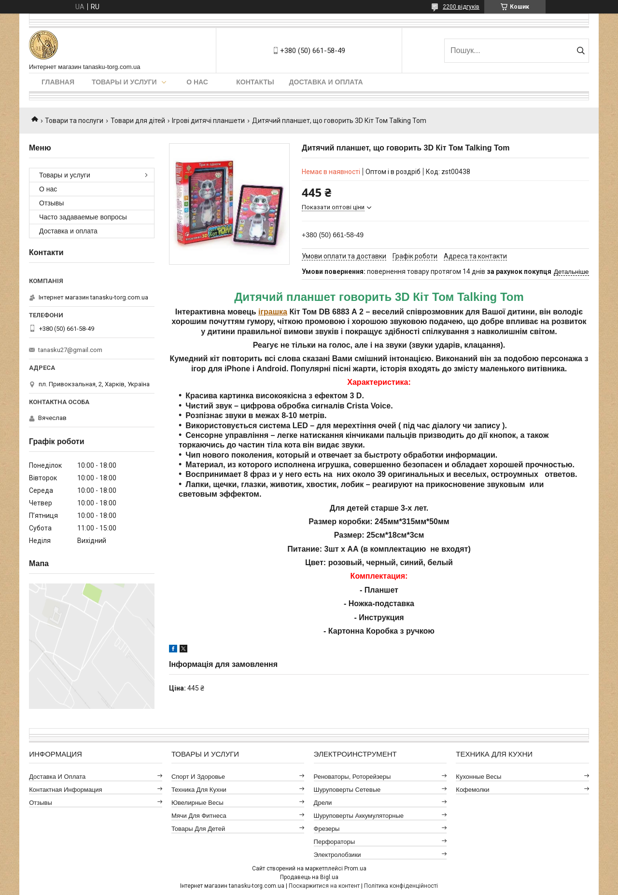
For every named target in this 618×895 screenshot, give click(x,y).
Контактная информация (65, 789)
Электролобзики (337, 854)
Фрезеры (327, 828)
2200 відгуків (461, 6)
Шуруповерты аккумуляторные (359, 815)
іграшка (272, 312)
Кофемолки (472, 789)
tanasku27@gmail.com (70, 349)
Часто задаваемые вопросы (83, 217)
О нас (197, 82)
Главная (58, 82)
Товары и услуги (124, 82)
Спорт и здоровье (198, 776)
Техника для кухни (198, 789)
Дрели (323, 802)
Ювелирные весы (197, 802)
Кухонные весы (478, 776)
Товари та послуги (74, 120)
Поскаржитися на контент (324, 885)
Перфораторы (334, 841)
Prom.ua (355, 868)
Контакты (255, 82)
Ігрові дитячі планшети (208, 120)
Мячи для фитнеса (198, 815)
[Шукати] (580, 51)
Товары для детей (198, 828)
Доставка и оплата (326, 82)
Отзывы (51, 203)
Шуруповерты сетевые (347, 789)
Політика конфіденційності (401, 885)
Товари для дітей (138, 120)
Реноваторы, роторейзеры (352, 776)
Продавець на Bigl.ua (309, 877)
